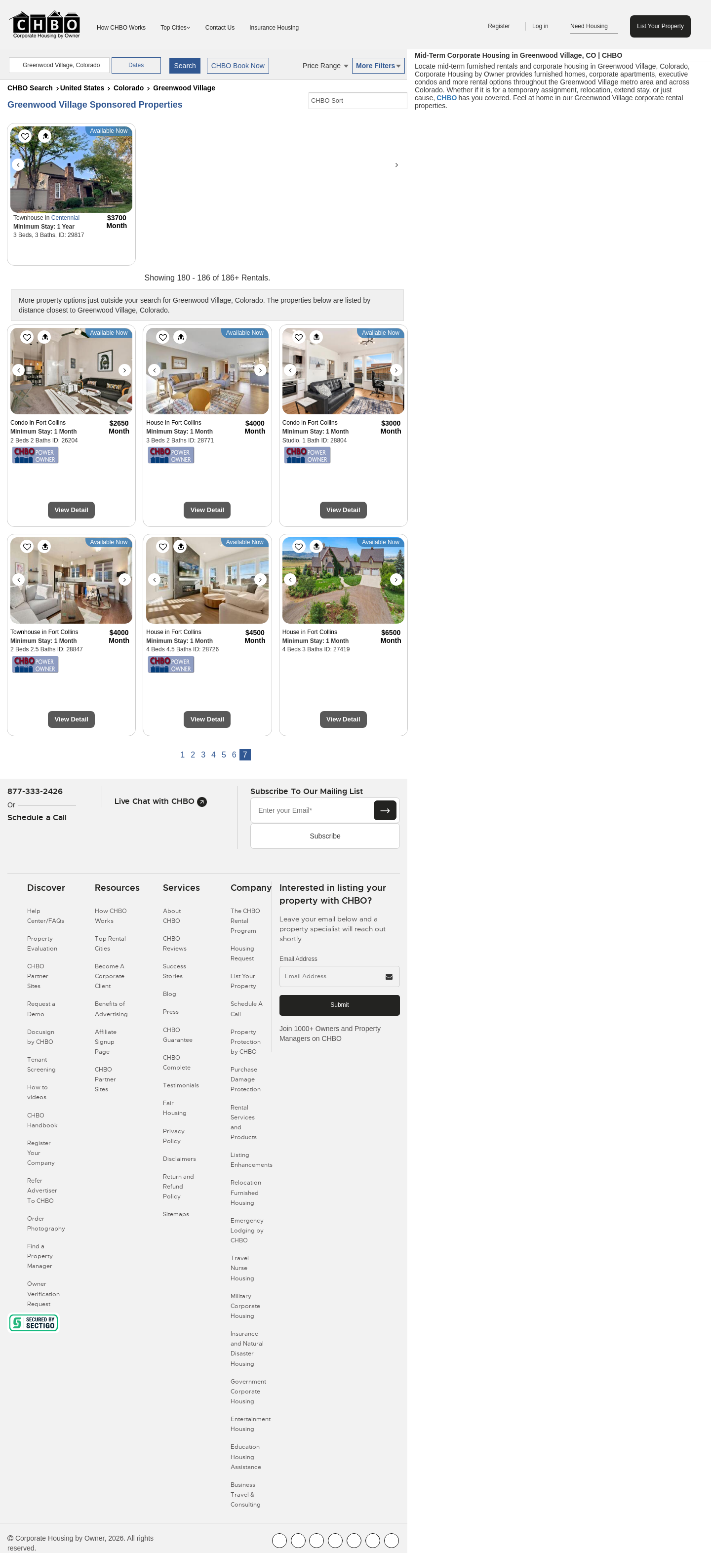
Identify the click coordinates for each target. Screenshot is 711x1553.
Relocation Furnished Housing (246, 1192)
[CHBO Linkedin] (354, 1540)
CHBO (446, 98)
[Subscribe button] (385, 810)
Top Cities (175, 27)
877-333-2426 (35, 791)
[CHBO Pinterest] (372, 1540)
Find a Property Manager (40, 1256)
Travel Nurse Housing (242, 1268)
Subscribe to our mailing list (306, 791)
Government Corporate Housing (248, 1391)
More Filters (378, 66)
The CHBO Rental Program (245, 921)
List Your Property (660, 26)
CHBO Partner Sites (37, 976)
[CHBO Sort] (358, 100)
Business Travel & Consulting (246, 1495)
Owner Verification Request (43, 1294)
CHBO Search (30, 88)
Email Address (298, 959)
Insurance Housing (274, 27)
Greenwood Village (184, 88)
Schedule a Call (37, 817)
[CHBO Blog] (316, 1540)
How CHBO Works (121, 27)
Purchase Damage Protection (246, 1079)
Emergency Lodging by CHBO (247, 1230)
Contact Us (220, 27)
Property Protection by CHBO (246, 1042)
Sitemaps (176, 1214)
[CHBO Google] (391, 1540)
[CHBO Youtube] (298, 1540)
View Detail (71, 510)
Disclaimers (179, 1159)
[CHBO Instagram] (335, 1540)
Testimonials (181, 1085)
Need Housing (594, 26)
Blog (169, 994)
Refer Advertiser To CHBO (42, 1190)
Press (171, 1012)
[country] (59, 65)
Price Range (326, 66)
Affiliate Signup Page (106, 1042)
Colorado (129, 88)
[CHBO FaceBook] (279, 1540)
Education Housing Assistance (246, 1457)
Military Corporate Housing (245, 1306)
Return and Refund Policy (178, 1186)
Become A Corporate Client (109, 976)
